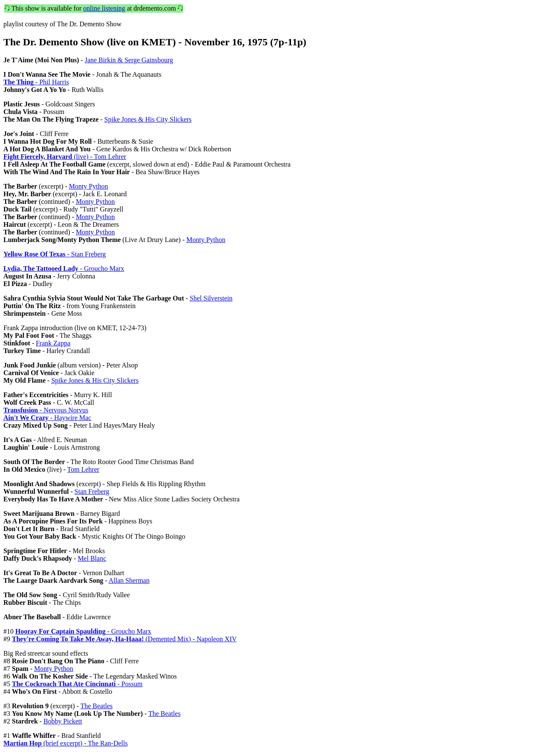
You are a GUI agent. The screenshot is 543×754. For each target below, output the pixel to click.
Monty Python (88, 186)
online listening (104, 8)
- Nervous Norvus (45, 410)
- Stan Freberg (54, 254)
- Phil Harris (36, 82)
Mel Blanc (92, 558)
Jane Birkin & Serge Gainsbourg (129, 60)
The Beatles (96, 705)
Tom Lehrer (83, 469)
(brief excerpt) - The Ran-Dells (65, 743)
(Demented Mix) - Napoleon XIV (124, 639)
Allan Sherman (129, 580)
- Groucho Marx (63, 268)
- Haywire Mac (47, 417)
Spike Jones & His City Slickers (148, 119)
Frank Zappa (53, 343)
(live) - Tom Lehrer (64, 156)
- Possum (77, 683)
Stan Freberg (92, 491)
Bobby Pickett (62, 721)
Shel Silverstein (211, 298)
